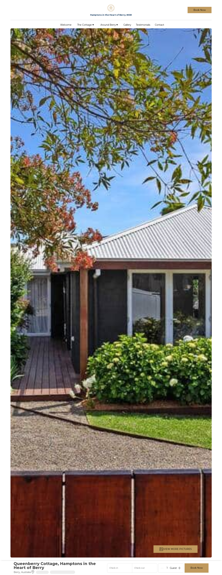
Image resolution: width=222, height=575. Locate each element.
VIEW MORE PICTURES (175, 549)
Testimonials (143, 24)
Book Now (199, 9)
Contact (159, 24)
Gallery (127, 24)
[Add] (179, 568)
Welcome (66, 24)
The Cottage (85, 24)
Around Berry (109, 24)
